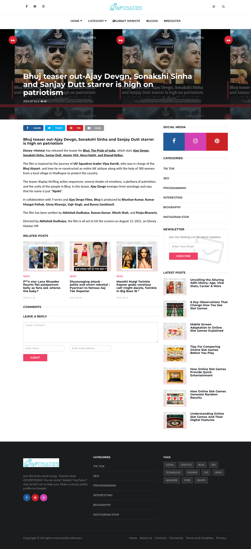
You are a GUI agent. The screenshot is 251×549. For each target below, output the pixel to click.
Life (206, 472)
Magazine (171, 480)
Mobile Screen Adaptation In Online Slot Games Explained (206, 327)
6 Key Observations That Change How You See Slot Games (209, 305)
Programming (174, 188)
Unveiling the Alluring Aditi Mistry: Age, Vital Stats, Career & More (207, 283)
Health (201, 480)
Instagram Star (176, 217)
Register (172, 21)
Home (75, 21)
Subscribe (183, 256)
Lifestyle (186, 464)
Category (96, 21)
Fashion (192, 472)
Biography (172, 207)
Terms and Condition (200, 538)
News (26, 276)
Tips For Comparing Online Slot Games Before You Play (205, 350)
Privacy (221, 538)
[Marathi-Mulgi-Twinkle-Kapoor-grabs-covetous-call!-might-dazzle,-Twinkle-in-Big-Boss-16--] (137, 256)
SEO (166, 178)
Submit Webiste (126, 21)
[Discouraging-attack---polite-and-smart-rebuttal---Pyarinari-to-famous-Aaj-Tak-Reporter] (90, 256)
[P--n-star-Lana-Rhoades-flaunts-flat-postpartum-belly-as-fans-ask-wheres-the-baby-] (44, 256)
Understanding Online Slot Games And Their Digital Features (207, 417)
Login (152, 21)
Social (170, 464)
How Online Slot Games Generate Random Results (208, 394)
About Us (146, 538)
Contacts (161, 538)
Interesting (173, 197)
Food (187, 480)
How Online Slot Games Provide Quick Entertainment (208, 372)
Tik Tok (169, 168)
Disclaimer (176, 538)
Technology (173, 472)
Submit (35, 357)
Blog (201, 464)
